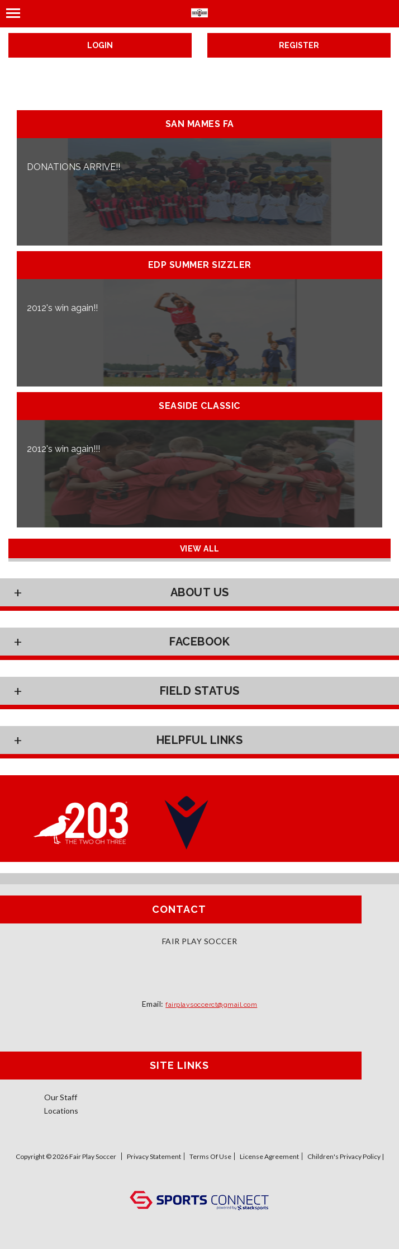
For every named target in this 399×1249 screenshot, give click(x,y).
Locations (61, 1110)
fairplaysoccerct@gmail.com (211, 1004)
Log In (199, 1179)
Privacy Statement (154, 1156)
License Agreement (269, 1156)
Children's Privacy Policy (344, 1156)
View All (200, 548)
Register (299, 45)
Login (100, 45)
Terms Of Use (210, 1156)
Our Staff (60, 1097)
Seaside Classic (199, 406)
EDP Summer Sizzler (199, 265)
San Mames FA (199, 124)
